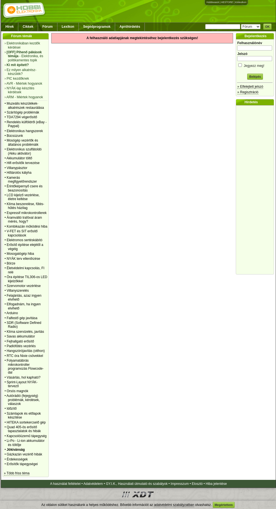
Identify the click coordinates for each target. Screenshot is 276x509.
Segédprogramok (97, 27)
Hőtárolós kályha (19, 173)
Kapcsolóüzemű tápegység (27, 436)
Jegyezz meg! (255, 65)
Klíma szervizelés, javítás (25, 332)
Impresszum (180, 484)
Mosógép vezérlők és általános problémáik (23, 142)
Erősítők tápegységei (22, 464)
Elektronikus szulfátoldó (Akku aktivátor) (24, 151)
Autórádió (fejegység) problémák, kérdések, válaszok (23, 400)
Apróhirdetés (130, 27)
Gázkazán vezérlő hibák (24, 454)
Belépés (255, 76)
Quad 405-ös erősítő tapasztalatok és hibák (24, 429)
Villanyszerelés (18, 291)
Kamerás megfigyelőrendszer (22, 179)
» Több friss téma (16, 473)
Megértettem (224, 505)
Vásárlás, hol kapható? (23, 377)
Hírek (10, 27)
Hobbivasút (212, 2)
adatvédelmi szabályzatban (174, 505)
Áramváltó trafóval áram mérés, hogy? (24, 219)
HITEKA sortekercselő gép (26, 422)
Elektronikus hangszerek (25, 131)
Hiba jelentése (216, 484)
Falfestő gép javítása (22, 318)
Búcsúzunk (15, 136)
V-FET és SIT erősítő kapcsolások (22, 233)
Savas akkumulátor (21, 336)
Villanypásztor (17, 168)
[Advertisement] (256, 190)
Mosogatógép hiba (20, 254)
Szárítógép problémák (23, 112)
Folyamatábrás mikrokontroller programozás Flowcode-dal (25, 366)
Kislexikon (240, 2)
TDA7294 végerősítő (22, 117)
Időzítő (12, 408)
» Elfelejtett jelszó (250, 87)
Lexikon (68, 27)
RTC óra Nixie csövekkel (25, 356)
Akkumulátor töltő (19, 158)
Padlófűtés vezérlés (21, 346)
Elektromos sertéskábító (24, 240)
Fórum (47, 27)
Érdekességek (17, 459)
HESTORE (227, 2)
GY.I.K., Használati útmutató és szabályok (137, 484)
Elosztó (197, 484)
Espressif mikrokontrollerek (27, 213)
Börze (11, 263)
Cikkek (28, 27)
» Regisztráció (247, 92)
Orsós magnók (17, 391)
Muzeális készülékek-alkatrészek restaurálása (25, 105)
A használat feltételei (65, 484)
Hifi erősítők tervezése (23, 163)
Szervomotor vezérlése (24, 286)
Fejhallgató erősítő (20, 341)
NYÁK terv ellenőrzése (23, 259)
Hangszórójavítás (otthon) (26, 351)
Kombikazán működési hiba (27, 226)
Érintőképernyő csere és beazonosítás (24, 188)
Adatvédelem (93, 484)
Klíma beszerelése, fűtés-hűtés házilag (25, 206)
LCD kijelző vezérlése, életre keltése (23, 197)
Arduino (12, 313)
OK (267, 26)
